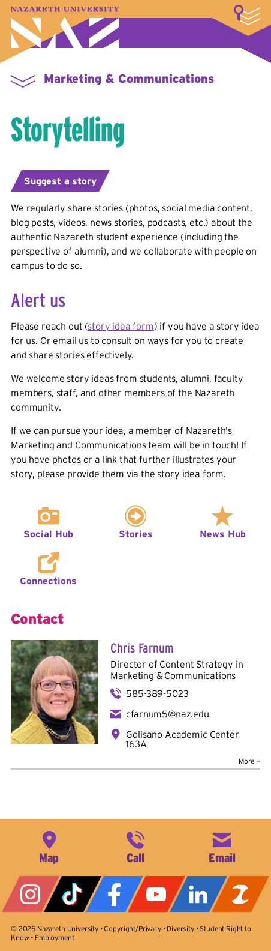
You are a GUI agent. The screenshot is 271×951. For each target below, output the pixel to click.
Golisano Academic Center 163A (182, 739)
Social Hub (48, 533)
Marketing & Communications (129, 78)
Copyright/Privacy (132, 928)
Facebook (114, 894)
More (247, 15)
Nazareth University (65, 27)
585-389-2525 (135, 846)
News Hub (223, 533)
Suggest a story (60, 180)
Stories (136, 533)
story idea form (121, 326)
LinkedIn (198, 894)
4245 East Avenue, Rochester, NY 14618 (49, 846)
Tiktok (72, 894)
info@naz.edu (222, 846)
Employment (54, 937)
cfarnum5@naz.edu (167, 714)
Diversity (180, 928)
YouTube (156, 894)
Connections (48, 580)
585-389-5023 (157, 693)
